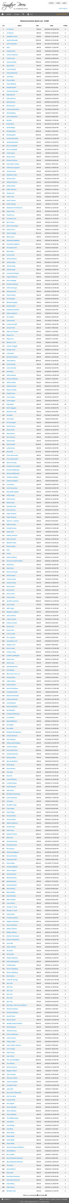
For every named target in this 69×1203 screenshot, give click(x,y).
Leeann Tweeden (12, 1081)
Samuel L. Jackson (13, 521)
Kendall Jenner (11, 528)
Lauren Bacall (11, 69)
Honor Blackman (12, 116)
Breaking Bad (11, 131)
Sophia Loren (11, 644)
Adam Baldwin (11, 84)
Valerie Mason (11, 684)
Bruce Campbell (12, 145)
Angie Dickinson (12, 277)
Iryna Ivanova (11, 510)
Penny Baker (11, 80)
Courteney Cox (11, 218)
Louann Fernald (12, 324)
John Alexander (12, 44)
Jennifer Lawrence (13, 601)
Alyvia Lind (10, 626)
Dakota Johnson (12, 535)
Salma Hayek (11, 444)
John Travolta (11, 1074)
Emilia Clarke (11, 186)
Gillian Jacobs (11, 524)
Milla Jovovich (11, 539)
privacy (58, 1199)
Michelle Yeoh (11, 1191)
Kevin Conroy (11, 200)
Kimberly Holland (12, 477)
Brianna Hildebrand (13, 470)
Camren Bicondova (13, 109)
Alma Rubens (11, 888)
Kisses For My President (15, 561)
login (60, 8)
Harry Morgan (11, 739)
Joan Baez (10, 76)
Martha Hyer (11, 502)
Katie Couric (11, 211)
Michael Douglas (12, 302)
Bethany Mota (11, 757)
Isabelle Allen (11, 51)
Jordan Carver (11, 171)
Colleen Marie (11, 681)
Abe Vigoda (10, 1103)
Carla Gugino (11, 397)
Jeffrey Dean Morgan (13, 743)
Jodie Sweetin (11, 1038)
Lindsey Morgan (12, 746)
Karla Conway (11, 204)
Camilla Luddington (13, 655)
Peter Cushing (11, 233)
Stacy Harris (11, 430)
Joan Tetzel (10, 1056)
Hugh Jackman (11, 513)
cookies (52, 1199)
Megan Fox (10, 335)
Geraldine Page (12, 805)
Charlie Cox (10, 215)
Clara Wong (10, 1183)
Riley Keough (11, 546)
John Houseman (12, 488)
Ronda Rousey (11, 881)
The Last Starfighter (13, 1060)
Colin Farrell (11, 320)
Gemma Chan (11, 178)
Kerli (8, 550)
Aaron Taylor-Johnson (14, 1045)
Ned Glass (10, 371)
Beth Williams (11, 1151)
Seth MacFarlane (12, 666)
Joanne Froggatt (12, 346)
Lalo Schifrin (11, 903)
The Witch (10, 1165)
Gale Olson (10, 790)
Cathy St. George (12, 979)
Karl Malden (10, 670)
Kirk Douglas (11, 298)
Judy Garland (11, 360)
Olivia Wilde (10, 1132)
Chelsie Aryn (11, 58)
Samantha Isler (11, 506)
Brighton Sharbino (13, 921)
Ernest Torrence (12, 1067)
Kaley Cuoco (11, 229)
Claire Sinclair (11, 947)
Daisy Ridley (11, 863)
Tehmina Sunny (12, 1030)
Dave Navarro (11, 768)
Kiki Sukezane (11, 1027)
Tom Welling (11, 1125)
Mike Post (10, 837)
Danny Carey (11, 156)
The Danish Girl (12, 247)
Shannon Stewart (12, 1009)
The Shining (10, 1063)
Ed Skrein (10, 950)
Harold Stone (11, 1016)
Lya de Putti (10, 255)
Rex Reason (10, 848)
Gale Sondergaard (12, 961)
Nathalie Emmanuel (13, 309)
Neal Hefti (10, 451)
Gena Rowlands (12, 885)
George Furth (11, 349)
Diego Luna (10, 659)
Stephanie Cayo (12, 175)
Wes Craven (10, 222)
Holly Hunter (11, 495)
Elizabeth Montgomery (14, 732)
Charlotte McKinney (13, 714)
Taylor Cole (10, 196)
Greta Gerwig (11, 364)
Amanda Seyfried (12, 917)
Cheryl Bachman (12, 73)
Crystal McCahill (12, 692)
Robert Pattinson (12, 823)
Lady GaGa (10, 353)
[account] (30, 14)
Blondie (9, 120)
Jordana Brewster (12, 138)
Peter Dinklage (11, 280)
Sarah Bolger (11, 127)
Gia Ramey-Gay (12, 845)
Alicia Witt (10, 1172)
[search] (23, 14)
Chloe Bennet (11, 98)
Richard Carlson (12, 160)
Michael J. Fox (11, 342)
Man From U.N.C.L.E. (13, 674)
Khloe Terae (10, 1052)
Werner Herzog (11, 462)
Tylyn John (10, 531)
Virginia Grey (11, 393)
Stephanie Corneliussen (14, 207)
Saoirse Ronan (11, 874)
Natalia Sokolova (12, 958)
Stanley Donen (11, 291)
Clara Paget (10, 808)
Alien (8, 47)
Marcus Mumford (12, 761)
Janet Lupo (10, 663)
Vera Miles (10, 728)
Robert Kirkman (12, 557)
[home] (2, 14)
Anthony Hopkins (12, 481)
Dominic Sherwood (13, 936)
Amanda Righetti (12, 867)
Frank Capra (11, 153)
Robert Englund (12, 313)
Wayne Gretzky (11, 390)
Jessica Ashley (11, 62)
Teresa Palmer (11, 816)
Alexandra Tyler (12, 1085)
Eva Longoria (11, 637)
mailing (58, 3)
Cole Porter (10, 830)
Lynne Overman (12, 797)
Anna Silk (10, 943)
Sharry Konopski (12, 572)
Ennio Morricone (12, 750)
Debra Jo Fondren (12, 331)
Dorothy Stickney (12, 1012)
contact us (7, 1199)
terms (47, 1199)
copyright (64, 1199)
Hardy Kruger (11, 575)
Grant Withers (11, 1169)
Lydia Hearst (11, 448)
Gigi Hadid (10, 404)
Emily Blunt (10, 124)
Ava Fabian (10, 317)
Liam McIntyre (11, 703)
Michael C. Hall (11, 411)
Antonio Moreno (12, 735)
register (65, 8)
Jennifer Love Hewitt (13, 466)
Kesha (9, 553)
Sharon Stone (11, 1019)
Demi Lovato (11, 648)
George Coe (10, 193)
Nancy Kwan (11, 586)
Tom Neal (10, 772)
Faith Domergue (12, 288)
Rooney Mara (11, 677)
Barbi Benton (11, 102)
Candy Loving (11, 652)
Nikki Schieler (11, 899)
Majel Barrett (11, 95)
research (51, 3)
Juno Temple (11, 1049)
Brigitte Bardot (11, 87)
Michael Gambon (12, 357)
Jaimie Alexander (12, 40)
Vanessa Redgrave (13, 852)
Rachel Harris (11, 426)
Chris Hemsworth (12, 455)
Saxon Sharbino (12, 925)
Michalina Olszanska (13, 794)
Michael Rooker (12, 877)
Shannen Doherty (12, 284)
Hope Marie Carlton (13, 164)
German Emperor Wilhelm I (15, 1147)
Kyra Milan (10, 725)
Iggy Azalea (10, 65)
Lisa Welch (10, 1121)
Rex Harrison (11, 437)
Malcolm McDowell (13, 695)
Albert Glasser (11, 375)
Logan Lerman (11, 619)
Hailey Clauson (11, 189)
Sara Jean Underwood (14, 1092)
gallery (64, 3)
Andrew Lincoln (12, 623)
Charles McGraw (12, 699)
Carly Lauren (11, 597)
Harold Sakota (11, 896)
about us (42, 1199)
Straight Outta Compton (14, 1023)
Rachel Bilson (11, 113)
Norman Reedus (12, 856)
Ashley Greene (11, 386)
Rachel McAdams (12, 688)
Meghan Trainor (12, 1070)
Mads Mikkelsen (12, 721)
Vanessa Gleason (12, 379)
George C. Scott (12, 907)
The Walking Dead (12, 1118)
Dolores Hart (11, 441)
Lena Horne (10, 484)
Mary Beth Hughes (13, 491)
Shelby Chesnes (12, 182)
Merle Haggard (11, 408)
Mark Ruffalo (11, 892)
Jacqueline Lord (12, 641)
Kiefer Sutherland (12, 1034)
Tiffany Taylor (11, 1041)
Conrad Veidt (11, 1100)
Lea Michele (10, 717)
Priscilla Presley (12, 841)
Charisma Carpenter (13, 167)
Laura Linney (11, 633)
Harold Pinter (11, 827)
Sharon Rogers (11, 870)
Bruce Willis (10, 1154)
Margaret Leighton (13, 612)
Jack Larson (11, 593)
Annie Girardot (11, 368)
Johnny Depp (11, 262)
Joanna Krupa (11, 579)
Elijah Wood (10, 1187)
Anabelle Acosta (12, 36)
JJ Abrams (10, 29)
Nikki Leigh (10, 608)
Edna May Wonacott (13, 1176)
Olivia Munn (10, 765)
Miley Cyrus (10, 237)
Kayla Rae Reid (11, 859)
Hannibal (9, 415)
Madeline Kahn (11, 542)
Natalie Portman (12, 834)
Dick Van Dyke (11, 1096)
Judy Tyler (10, 1089)
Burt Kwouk (10, 590)
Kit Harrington (11, 422)
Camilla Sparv (11, 965)
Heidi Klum (10, 564)
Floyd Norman (11, 786)
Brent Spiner (11, 976)
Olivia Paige (10, 812)
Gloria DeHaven (12, 258)
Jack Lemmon (11, 615)
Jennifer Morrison (12, 754)
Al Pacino (10, 801)
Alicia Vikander (11, 1107)
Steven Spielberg (12, 968)
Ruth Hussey (11, 499)
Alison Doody (11, 295)
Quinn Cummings (12, 226)
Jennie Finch (11, 328)
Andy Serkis (11, 914)
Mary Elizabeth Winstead (15, 1158)
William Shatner (12, 928)
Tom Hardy (10, 419)
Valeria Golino (11, 382)
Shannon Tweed (12, 1078)
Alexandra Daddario (13, 240)
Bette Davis (10, 251)
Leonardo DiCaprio (13, 273)
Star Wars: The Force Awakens (17, 1005)
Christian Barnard (12, 91)
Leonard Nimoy (12, 779)
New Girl (9, 776)
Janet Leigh (10, 604)
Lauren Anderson (12, 54)
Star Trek (9, 983)
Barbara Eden (11, 306)
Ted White (10, 1129)
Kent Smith (10, 954)
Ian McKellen (11, 710)
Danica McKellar (12, 706)
